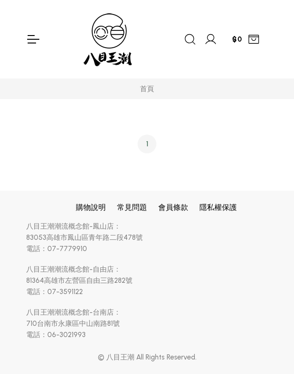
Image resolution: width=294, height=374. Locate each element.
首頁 (147, 89)
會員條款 (173, 207)
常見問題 (132, 207)
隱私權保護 (218, 207)
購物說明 (91, 207)
